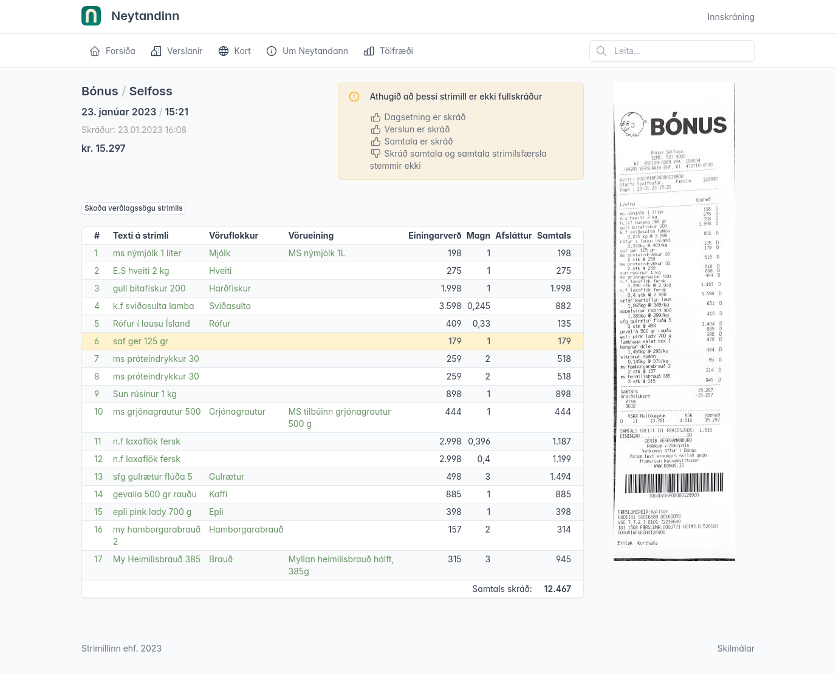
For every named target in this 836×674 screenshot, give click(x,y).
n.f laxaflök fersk (146, 441)
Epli (216, 511)
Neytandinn (130, 17)
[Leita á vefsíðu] (672, 51)
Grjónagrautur (237, 411)
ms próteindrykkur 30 (156, 358)
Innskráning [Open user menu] (731, 17)
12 (98, 459)
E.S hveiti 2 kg (141, 270)
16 (98, 529)
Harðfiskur (230, 288)
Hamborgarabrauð (246, 529)
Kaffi (218, 494)
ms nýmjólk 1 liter (147, 253)
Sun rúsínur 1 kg (145, 394)
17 (98, 559)
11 (97, 441)
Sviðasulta (230, 306)
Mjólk (220, 253)
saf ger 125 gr (140, 341)
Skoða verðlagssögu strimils (133, 208)
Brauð (221, 559)
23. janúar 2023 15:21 (134, 112)
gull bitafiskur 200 (149, 288)
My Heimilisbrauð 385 (156, 559)
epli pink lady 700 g (152, 511)
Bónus (99, 91)
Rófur (220, 323)
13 (98, 476)
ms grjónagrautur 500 (157, 411)
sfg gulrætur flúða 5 (153, 476)
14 (98, 494)
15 (98, 511)
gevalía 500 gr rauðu (155, 494)
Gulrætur (226, 476)
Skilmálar (736, 648)
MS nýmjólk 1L (317, 253)
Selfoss (151, 91)
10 (98, 411)
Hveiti (220, 270)
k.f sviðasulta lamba (153, 306)
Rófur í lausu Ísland (151, 323)
